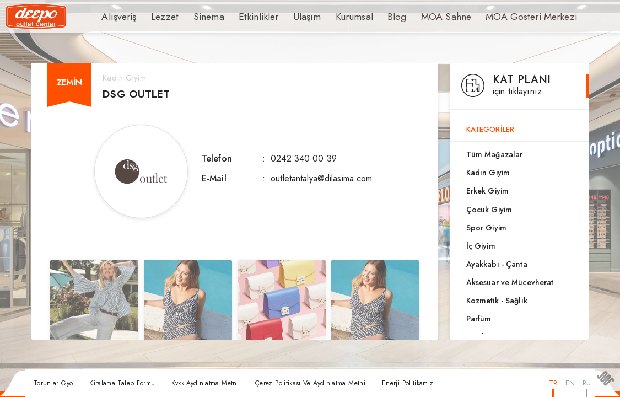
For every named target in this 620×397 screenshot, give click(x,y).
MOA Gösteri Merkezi (495, 16)
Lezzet (159, 16)
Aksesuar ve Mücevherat (510, 282)
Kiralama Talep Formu (122, 383)
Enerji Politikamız (407, 383)
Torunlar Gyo (53, 383)
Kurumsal (331, 16)
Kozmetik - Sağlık (496, 300)
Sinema (199, 16)
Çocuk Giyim (489, 209)
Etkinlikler (244, 16)
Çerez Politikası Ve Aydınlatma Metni (310, 383)
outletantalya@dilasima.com (321, 178)
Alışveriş (117, 16)
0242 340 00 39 (304, 158)
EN (570, 383)
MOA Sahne (418, 16)
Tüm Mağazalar (494, 154)
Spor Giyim (486, 227)
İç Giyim (480, 245)
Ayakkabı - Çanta (496, 264)
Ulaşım (287, 16)
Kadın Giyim (488, 172)
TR (553, 383)
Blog (372, 16)
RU (587, 383)
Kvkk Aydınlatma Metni (205, 383)
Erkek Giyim (487, 190)
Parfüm (479, 318)
